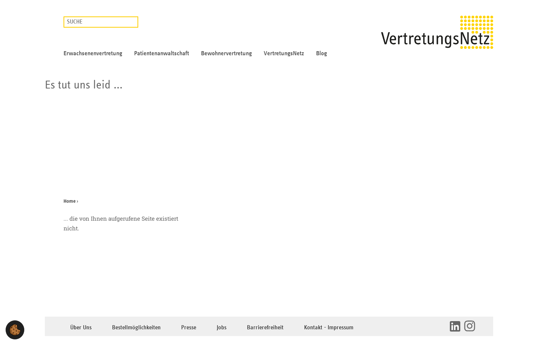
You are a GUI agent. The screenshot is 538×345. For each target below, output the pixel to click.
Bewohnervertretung (226, 53)
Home (69, 201)
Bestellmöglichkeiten (136, 327)
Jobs (221, 327)
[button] (15, 330)
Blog (321, 53)
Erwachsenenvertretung (93, 53)
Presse (188, 327)
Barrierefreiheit (265, 327)
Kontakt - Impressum (328, 327)
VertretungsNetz (284, 53)
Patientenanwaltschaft (161, 53)
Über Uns (81, 327)
